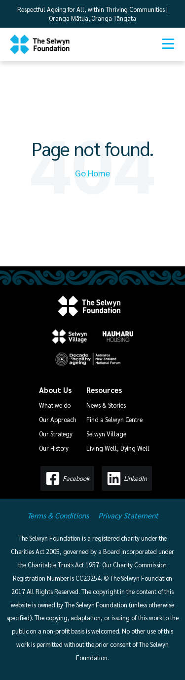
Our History (54, 448)
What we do (55, 405)
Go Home (92, 172)
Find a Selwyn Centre (114, 419)
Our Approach (57, 419)
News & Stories (105, 405)
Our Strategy (56, 433)
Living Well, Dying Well (117, 448)
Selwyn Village (106, 433)
